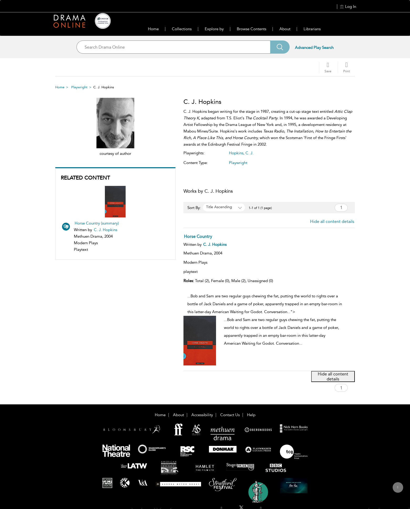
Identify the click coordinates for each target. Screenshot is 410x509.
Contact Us (230, 415)
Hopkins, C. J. (241, 153)
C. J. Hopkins (105, 229)
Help (251, 415)
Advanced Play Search (314, 47)
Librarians (312, 29)
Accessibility (202, 415)
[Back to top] (398, 490)
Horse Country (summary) (97, 223)
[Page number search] (341, 208)
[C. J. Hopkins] (215, 244)
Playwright (79, 87)
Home (153, 29)
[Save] (328, 67)
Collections (182, 29)
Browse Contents (251, 29)
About (284, 29)
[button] (346, 67)
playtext (190, 271)
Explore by (214, 29)
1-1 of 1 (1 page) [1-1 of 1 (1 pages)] (260, 208)
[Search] (280, 47)
